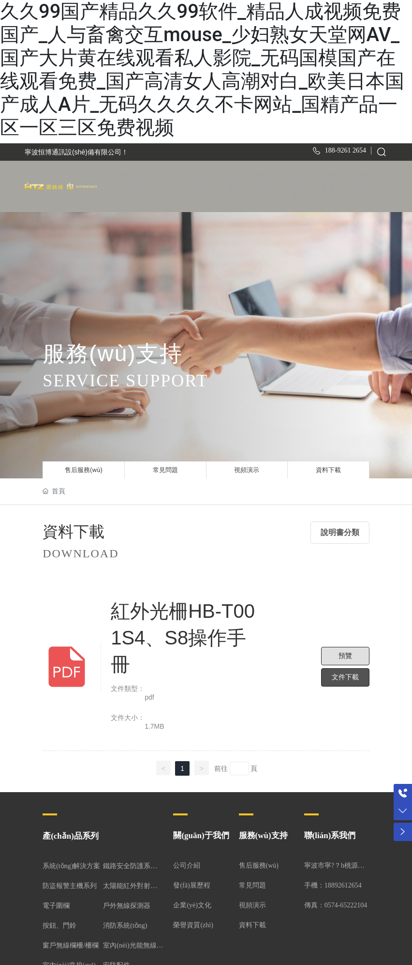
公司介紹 (186, 863)
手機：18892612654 (333, 883)
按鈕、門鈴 (59, 923)
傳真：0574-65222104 (336, 903)
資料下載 (328, 465)
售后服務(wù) (83, 465)
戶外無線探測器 (126, 903)
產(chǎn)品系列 (71, 834)
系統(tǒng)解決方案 (71, 864)
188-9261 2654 (345, 150)
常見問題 (165, 465)
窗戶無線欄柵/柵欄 (71, 943)
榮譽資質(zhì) (193, 923)
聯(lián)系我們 (330, 833)
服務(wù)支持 (263, 833)
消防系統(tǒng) (125, 923)
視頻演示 (246, 465)
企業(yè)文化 (192, 903)
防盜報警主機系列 (70, 884)
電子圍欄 (56, 903)
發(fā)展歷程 (191, 883)
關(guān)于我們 (201, 833)
